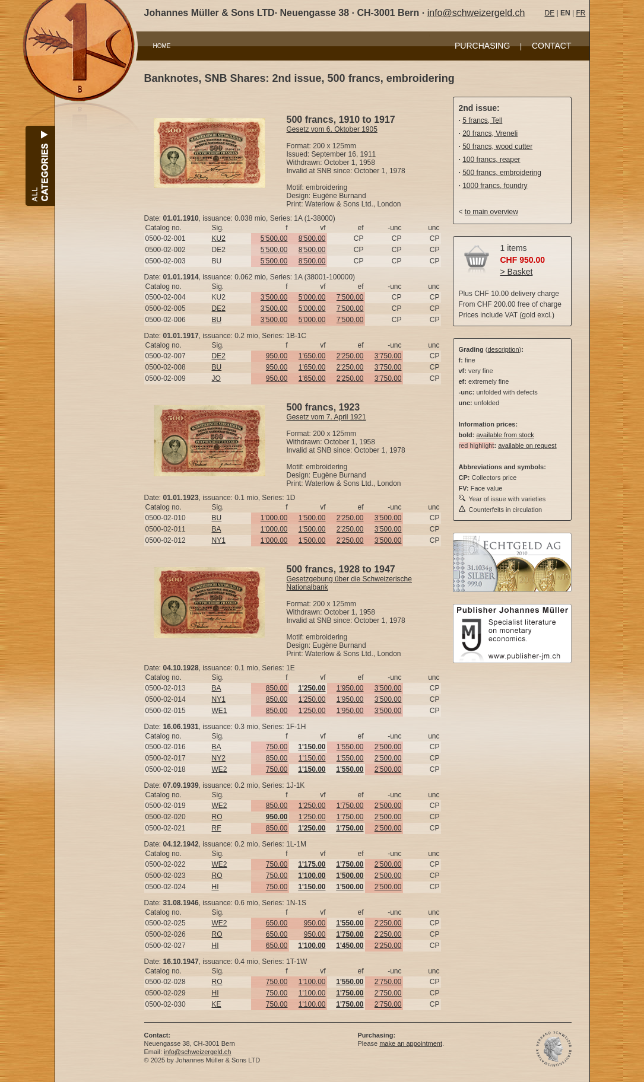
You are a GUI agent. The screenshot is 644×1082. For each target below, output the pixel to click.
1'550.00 (350, 747)
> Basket (516, 271)
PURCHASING (482, 45)
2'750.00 (388, 982)
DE (550, 13)
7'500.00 (350, 297)
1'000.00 (274, 518)
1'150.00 (312, 758)
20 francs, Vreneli (490, 133)
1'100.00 (312, 982)
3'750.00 (388, 356)
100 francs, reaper (491, 159)
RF (216, 828)
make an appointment (410, 1043)
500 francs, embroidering (501, 172)
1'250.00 (312, 699)
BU (217, 320)
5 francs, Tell (482, 120)
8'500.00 (312, 238)
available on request (527, 445)
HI (215, 887)
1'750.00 (350, 805)
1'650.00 (312, 356)
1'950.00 (350, 688)
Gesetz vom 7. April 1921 (326, 417)
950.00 (277, 356)
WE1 (219, 711)
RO (217, 817)
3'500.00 (274, 297)
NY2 (219, 758)
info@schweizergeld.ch (476, 13)
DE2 (219, 308)
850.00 (277, 688)
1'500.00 (312, 518)
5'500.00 (274, 238)
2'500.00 (388, 747)
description (503, 349)
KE (216, 1004)
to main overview (491, 212)
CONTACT (552, 45)
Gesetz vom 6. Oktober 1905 (332, 129)
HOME (162, 46)
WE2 (219, 769)
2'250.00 (350, 356)
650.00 (277, 923)
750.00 (277, 747)
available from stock (505, 434)
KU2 (219, 238)
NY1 (219, 540)
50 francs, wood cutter (497, 146)
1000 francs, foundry (494, 186)
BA (216, 529)
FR (580, 13)
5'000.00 (312, 297)
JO (216, 378)
